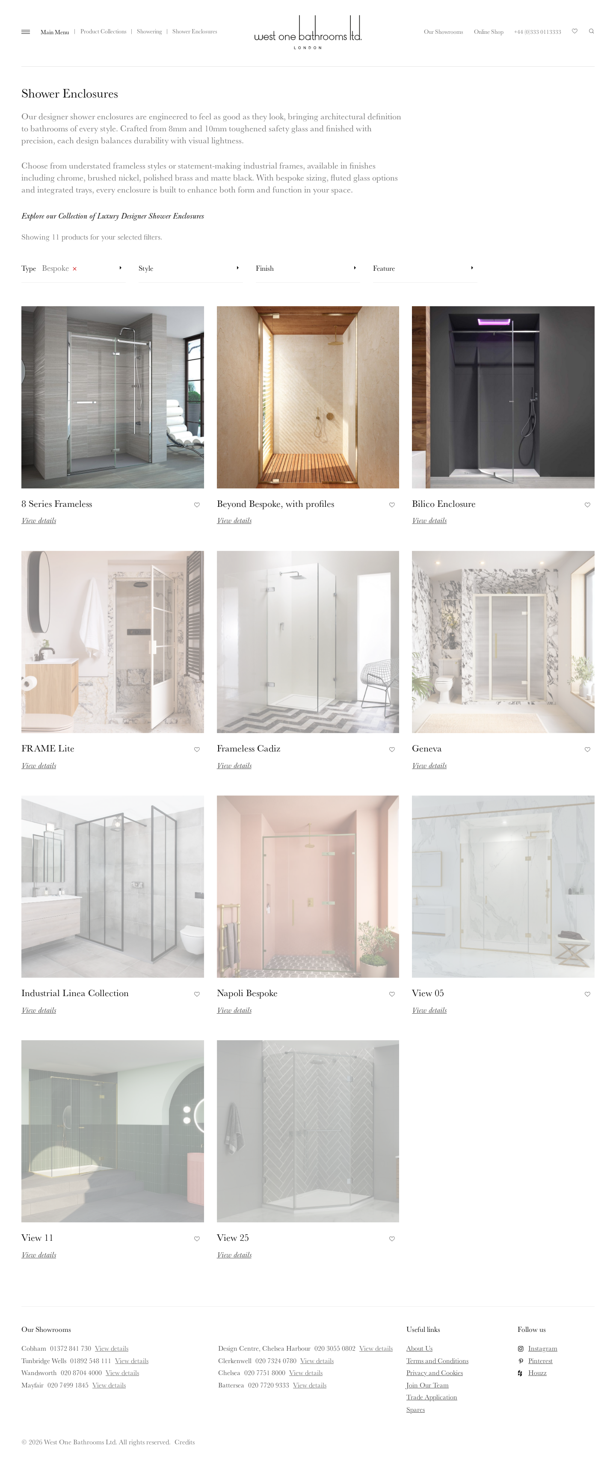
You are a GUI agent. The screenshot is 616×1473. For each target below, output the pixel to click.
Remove (74, 270)
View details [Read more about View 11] (38, 1254)
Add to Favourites (195, 503)
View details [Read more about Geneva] (429, 765)
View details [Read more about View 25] (234, 1254)
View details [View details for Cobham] (111, 1348)
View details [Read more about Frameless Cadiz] (234, 765)
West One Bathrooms (308, 32)
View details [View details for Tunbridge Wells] (131, 1360)
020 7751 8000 (264, 1372)
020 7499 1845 (68, 1385)
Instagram (542, 1348)
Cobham (33, 1348)
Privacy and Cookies (434, 1372)
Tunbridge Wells (43, 1360)
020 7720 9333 (268, 1385)
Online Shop (488, 31)
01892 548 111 (90, 1360)
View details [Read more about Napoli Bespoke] (234, 1009)
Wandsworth (39, 1372)
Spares (415, 1409)
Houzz (537, 1372)
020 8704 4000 (81, 1372)
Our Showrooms (443, 31)
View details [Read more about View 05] (429, 1009)
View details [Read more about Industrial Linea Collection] (38, 1009)
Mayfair (32, 1385)
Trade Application (431, 1397)
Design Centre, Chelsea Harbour (264, 1348)
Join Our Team (427, 1385)
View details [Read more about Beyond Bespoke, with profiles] (234, 520)
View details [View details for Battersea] (309, 1385)
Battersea (231, 1385)
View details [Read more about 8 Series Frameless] (38, 520)
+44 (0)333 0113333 (537, 31)
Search (592, 31)
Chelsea (229, 1372)
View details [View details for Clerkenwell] (317, 1360)
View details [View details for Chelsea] (306, 1372)
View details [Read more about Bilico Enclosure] (429, 520)
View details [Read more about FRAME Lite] (38, 765)
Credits (185, 1441)
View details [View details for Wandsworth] (122, 1372)
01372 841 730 (70, 1348)
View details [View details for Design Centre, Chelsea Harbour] (376, 1348)
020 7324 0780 (275, 1360)
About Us (419, 1348)
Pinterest (540, 1360)
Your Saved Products (575, 33)
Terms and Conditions (437, 1360)
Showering (149, 31)
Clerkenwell (235, 1360)
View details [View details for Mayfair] (109, 1385)
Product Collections (103, 31)
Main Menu (55, 32)
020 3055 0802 (334, 1348)
